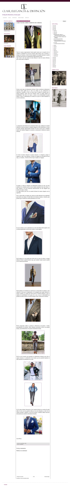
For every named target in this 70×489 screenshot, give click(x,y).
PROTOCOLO (14, 17)
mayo (55, 46)
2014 (54, 25)
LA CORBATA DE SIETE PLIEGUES (59, 43)
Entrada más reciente (20, 476)
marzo (55, 33)
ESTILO (9, 17)
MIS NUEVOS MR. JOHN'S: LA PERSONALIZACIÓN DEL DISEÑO (59, 35)
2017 (54, 29)
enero (55, 30)
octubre (55, 53)
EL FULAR (55, 42)
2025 (54, 65)
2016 (54, 28)
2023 (54, 64)
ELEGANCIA (5, 17)
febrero (55, 32)
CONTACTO (27, 17)
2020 (54, 60)
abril (54, 45)
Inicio (34, 476)
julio (54, 49)
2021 (54, 61)
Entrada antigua (46, 476)
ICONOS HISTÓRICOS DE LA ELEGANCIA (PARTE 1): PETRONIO (60, 40)
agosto (55, 50)
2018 (54, 57)
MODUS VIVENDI (21, 17)
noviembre (55, 54)
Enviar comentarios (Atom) (25, 478)
